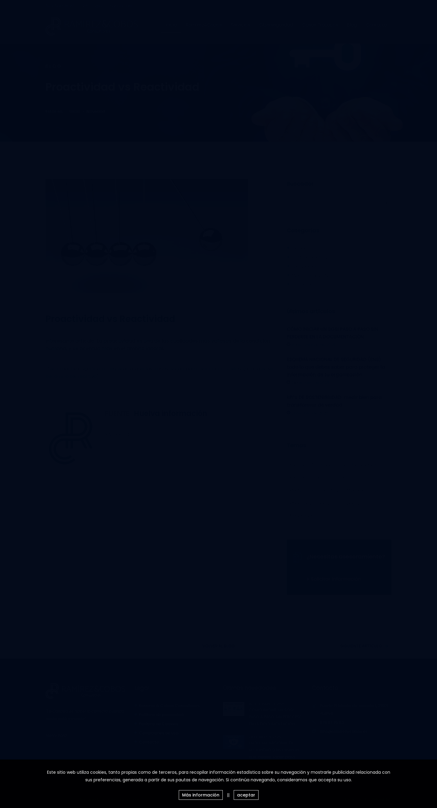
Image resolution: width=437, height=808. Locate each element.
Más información (200, 795)
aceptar (246, 795)
